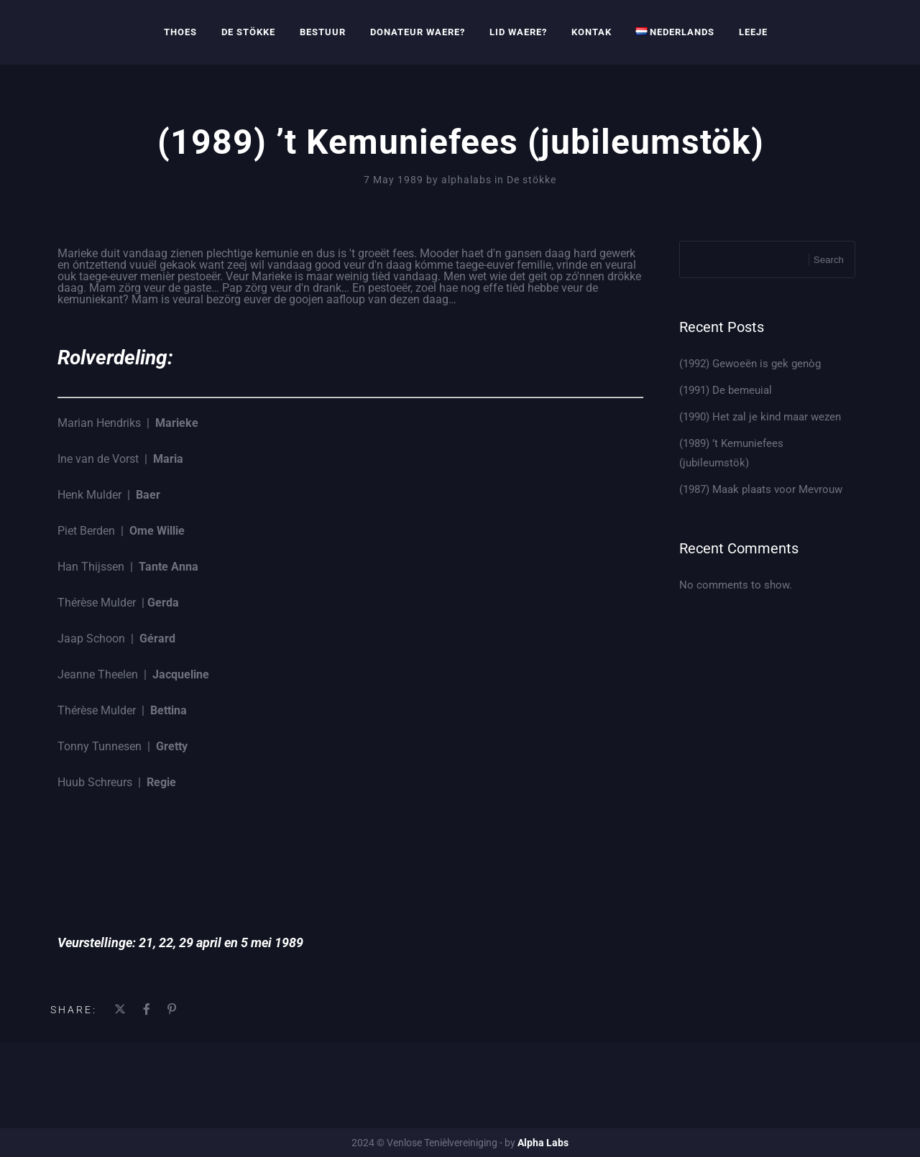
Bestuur (323, 32)
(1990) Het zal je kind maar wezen (760, 416)
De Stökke (248, 32)
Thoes (180, 32)
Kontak (591, 32)
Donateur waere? (417, 32)
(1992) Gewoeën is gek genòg (750, 363)
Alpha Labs (543, 1142)
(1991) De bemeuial (725, 390)
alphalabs (467, 179)
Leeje (753, 32)
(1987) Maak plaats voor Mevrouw (760, 489)
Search (829, 259)
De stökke (531, 179)
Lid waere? (518, 32)
